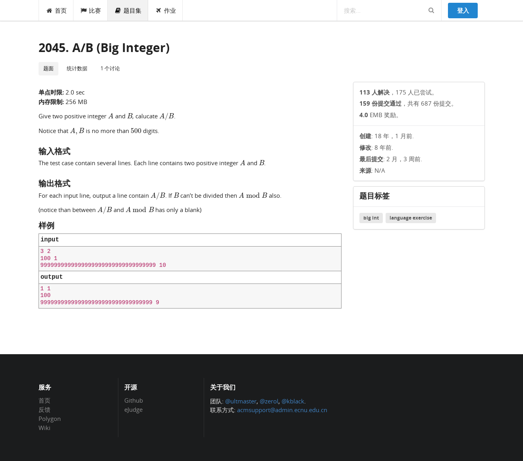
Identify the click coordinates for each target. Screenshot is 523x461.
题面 (48, 68)
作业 (165, 10)
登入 (463, 10)
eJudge (133, 409)
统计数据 (77, 68)
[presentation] (111, 115)
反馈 (44, 409)
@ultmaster (241, 401)
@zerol (269, 401)
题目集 (127, 10)
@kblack (293, 401)
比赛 (90, 10)
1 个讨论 (110, 68)
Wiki (44, 427)
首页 (56, 10)
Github (133, 400)
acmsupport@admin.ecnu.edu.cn (282, 410)
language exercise (411, 217)
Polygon (50, 418)
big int (371, 217)
